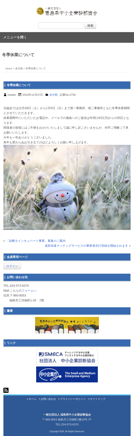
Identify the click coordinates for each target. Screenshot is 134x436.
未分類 (19, 68)
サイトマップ (97, 399)
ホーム (32, 399)
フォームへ (29, 290)
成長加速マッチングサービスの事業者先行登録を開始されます (86, 245)
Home (9, 68)
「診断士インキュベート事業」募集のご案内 (36, 240)
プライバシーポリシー (73, 399)
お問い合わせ (48, 399)
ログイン (12, 266)
